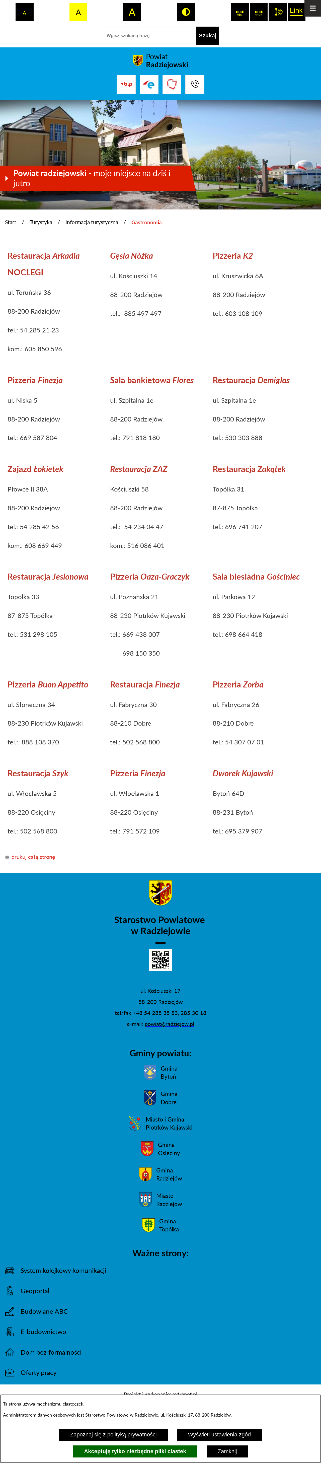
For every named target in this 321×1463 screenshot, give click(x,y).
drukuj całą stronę (33, 856)
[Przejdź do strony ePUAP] (149, 84)
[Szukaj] (207, 36)
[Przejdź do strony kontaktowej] (195, 84)
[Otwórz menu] (312, 8)
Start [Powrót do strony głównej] (10, 222)
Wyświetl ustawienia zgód (219, 1434)
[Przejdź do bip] (126, 84)
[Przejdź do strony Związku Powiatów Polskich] (172, 84)
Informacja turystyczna (91, 222)
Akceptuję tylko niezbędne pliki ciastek (135, 1451)
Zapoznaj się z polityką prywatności (113, 1434)
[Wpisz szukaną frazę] (149, 36)
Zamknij (227, 1451)
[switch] (240, 12)
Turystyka (41, 222)
